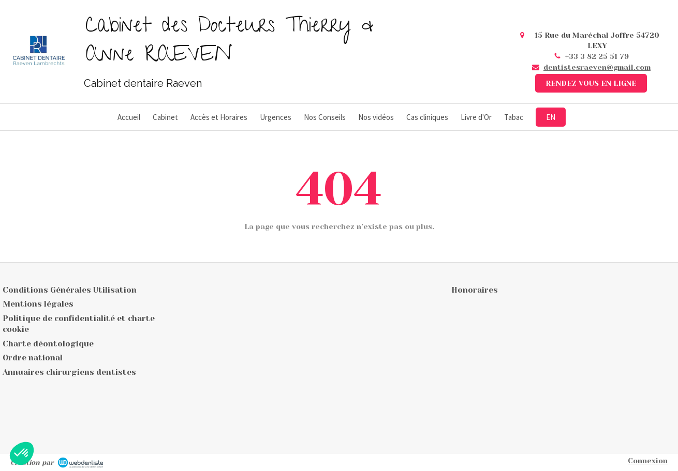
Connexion (648, 461)
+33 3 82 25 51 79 (597, 56)
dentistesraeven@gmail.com (597, 67)
